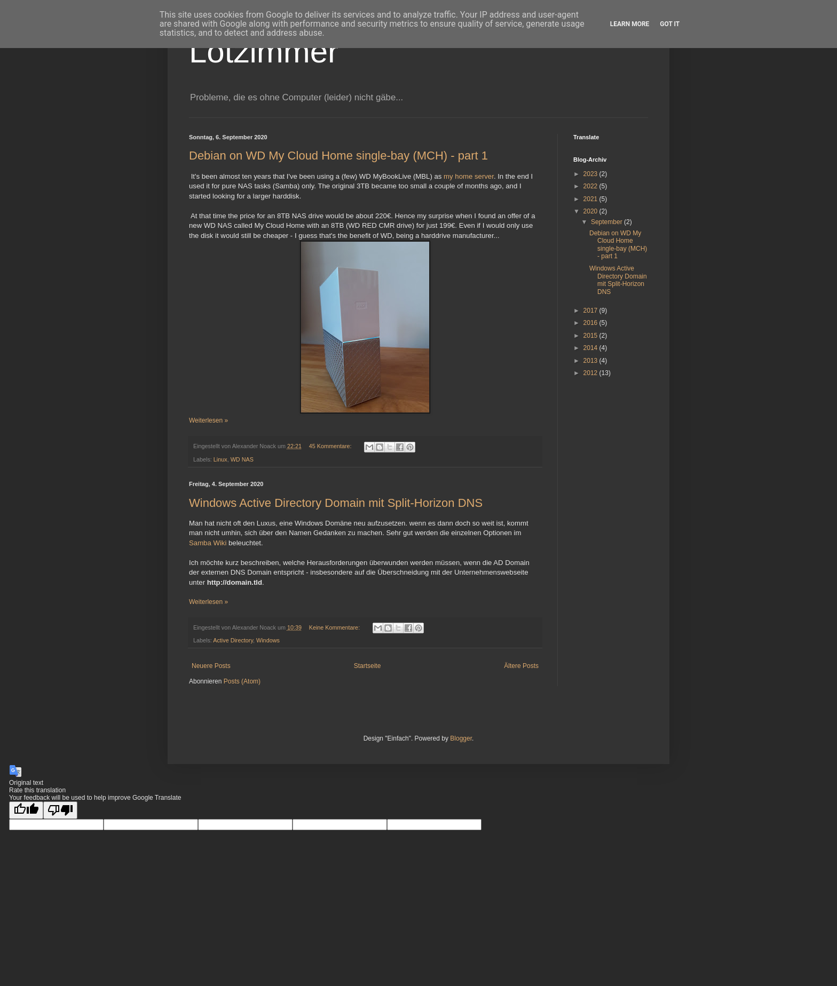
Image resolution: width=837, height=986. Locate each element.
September (607, 222)
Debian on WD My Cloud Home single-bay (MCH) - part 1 (338, 155)
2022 (591, 186)
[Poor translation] (60, 810)
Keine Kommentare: (335, 627)
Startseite (367, 666)
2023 (591, 174)
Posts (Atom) (242, 681)
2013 (591, 360)
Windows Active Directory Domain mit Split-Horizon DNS (336, 503)
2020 (591, 211)
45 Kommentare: (331, 446)
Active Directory (233, 640)
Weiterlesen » (208, 420)
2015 (591, 335)
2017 (591, 310)
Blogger (461, 738)
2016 (591, 323)
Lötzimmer (263, 51)
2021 (591, 199)
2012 (591, 373)
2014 (591, 348)
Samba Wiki (207, 543)
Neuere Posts (211, 666)
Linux (220, 459)
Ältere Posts (521, 666)
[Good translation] (26, 810)
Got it (670, 24)
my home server (469, 176)
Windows (268, 640)
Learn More (630, 24)
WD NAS (242, 459)
